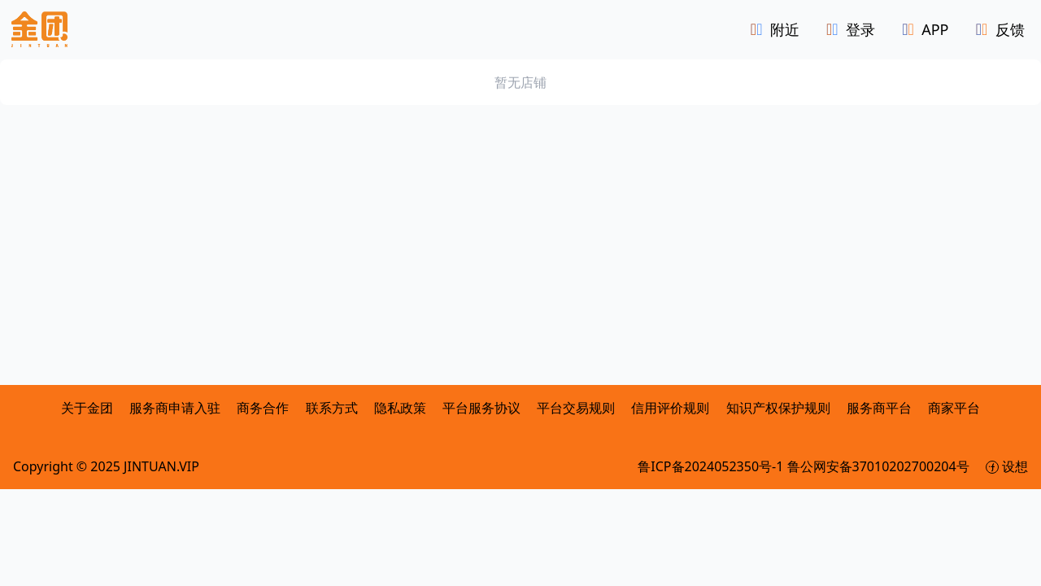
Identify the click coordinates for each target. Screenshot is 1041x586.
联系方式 (332, 410)
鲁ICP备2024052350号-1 (712, 469)
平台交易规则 (576, 410)
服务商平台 (879, 410)
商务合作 (264, 410)
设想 (1007, 469)
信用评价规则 (670, 410)
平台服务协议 (481, 410)
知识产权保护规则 (778, 410)
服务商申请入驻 (176, 410)
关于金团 (87, 410)
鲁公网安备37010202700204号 (880, 469)
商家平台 (954, 410)
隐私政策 (400, 410)
